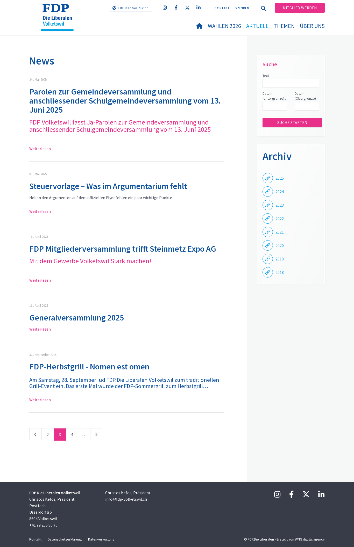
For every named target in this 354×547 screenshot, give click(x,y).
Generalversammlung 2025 (76, 317)
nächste (96, 435)
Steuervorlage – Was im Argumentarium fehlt (108, 186)
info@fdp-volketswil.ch (126, 499)
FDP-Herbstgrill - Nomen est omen (89, 366)
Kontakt (222, 8)
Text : (267, 75)
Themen (284, 26)
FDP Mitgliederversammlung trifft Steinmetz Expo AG (122, 249)
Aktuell (257, 26)
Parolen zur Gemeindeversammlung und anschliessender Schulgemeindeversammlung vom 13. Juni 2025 (125, 100)
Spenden (242, 8)
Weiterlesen (40, 148)
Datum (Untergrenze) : (274, 96)
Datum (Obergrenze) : (306, 96)
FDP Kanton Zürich (133, 8)
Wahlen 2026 (224, 26)
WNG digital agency (310, 539)
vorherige (35, 435)
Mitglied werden (300, 7)
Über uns (312, 26)
